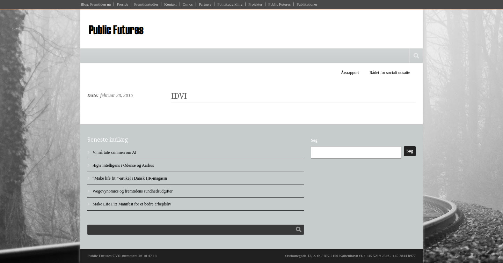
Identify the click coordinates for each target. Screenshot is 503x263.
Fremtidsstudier (146, 4)
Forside (122, 4)
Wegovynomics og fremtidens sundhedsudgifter (133, 191)
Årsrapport (350, 72)
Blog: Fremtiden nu (96, 4)
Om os (188, 4)
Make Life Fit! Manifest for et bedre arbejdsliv (132, 204)
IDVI (179, 96)
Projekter (255, 4)
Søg (314, 140)
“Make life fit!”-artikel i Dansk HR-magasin (130, 178)
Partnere (205, 4)
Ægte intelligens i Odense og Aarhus (123, 165)
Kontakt (170, 4)
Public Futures (279, 4)
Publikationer (307, 4)
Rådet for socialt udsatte (390, 72)
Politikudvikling (229, 4)
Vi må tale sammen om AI (115, 152)
